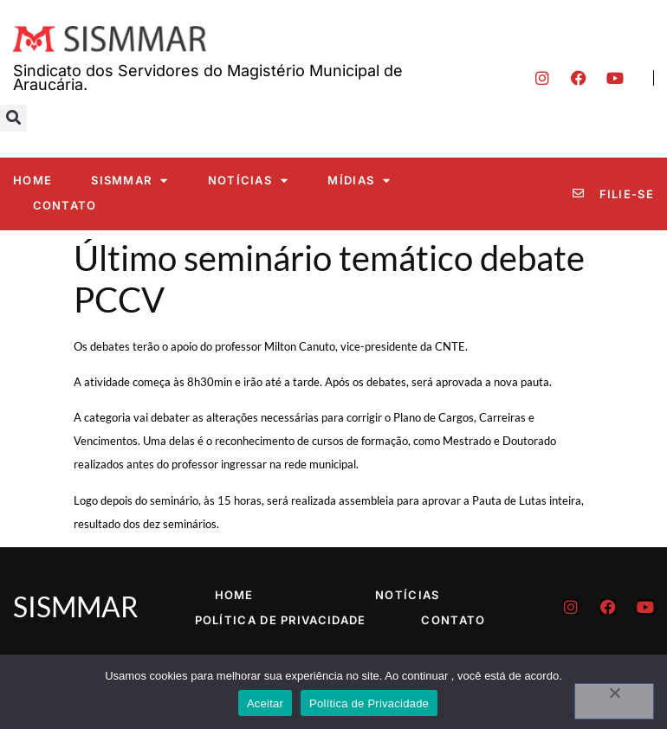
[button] (13, 118)
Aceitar (265, 703)
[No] (614, 701)
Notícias (248, 180)
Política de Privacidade (280, 620)
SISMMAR (129, 180)
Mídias (359, 180)
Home (32, 180)
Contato (65, 205)
